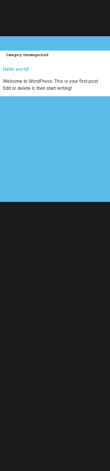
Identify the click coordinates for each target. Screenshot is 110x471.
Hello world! (16, 69)
